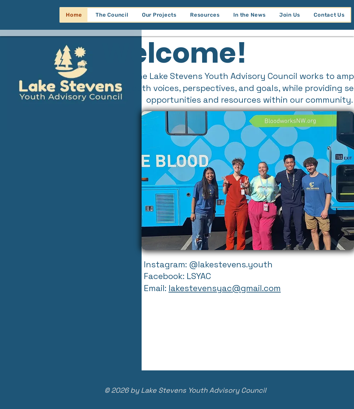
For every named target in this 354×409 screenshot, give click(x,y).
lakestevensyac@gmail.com (225, 288)
